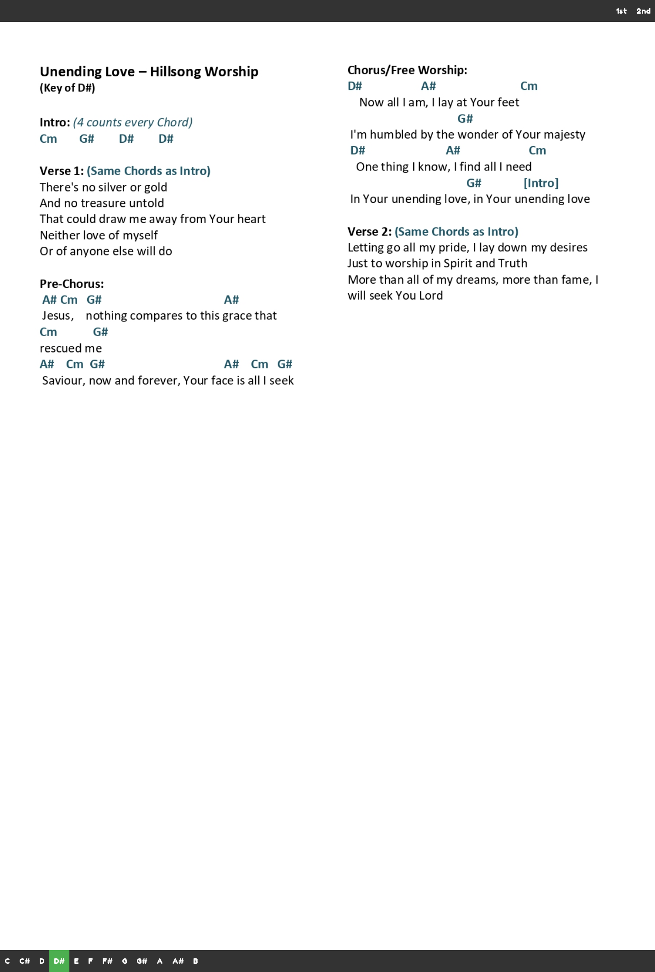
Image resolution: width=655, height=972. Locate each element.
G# (141, 961)
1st (621, 11)
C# (24, 961)
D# (59, 961)
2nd (643, 11)
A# (178, 961)
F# (107, 961)
